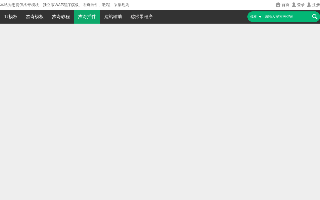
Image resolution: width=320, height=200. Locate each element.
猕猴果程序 (142, 16)
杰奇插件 (87, 16)
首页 (282, 5)
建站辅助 (113, 16)
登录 (298, 5)
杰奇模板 (35, 16)
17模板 (11, 16)
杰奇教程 (61, 16)
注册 (313, 5)
